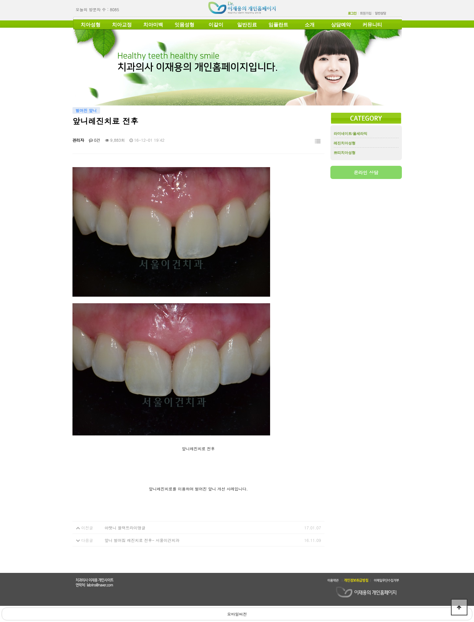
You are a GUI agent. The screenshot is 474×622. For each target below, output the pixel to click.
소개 (310, 24)
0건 (94, 140)
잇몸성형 (184, 24)
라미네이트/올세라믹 (350, 133)
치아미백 (153, 24)
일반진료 (247, 24)
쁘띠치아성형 (344, 153)
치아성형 (90, 24)
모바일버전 (237, 614)
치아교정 (122, 24)
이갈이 (216, 24)
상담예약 (341, 24)
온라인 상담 (366, 172)
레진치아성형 (344, 143)
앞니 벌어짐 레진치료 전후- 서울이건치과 (142, 540)
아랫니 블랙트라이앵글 (125, 527)
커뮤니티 (372, 24)
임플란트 (278, 24)
